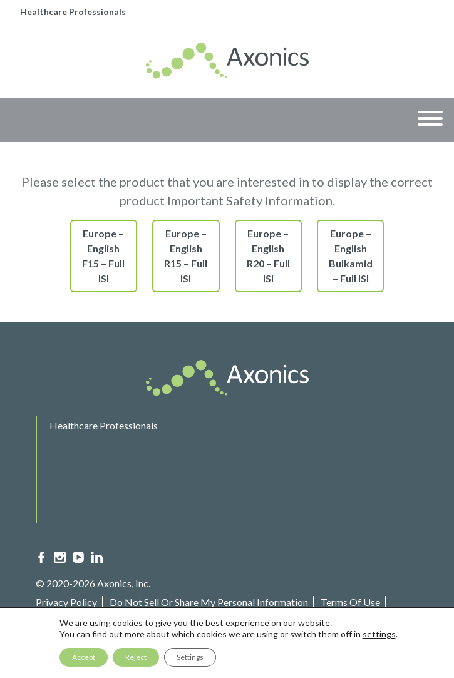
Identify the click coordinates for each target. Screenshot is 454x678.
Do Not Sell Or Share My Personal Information (209, 602)
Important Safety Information (104, 621)
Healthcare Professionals (73, 11)
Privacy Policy (66, 602)
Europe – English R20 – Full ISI (268, 255)
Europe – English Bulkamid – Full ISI (351, 255)
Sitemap (197, 621)
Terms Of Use (350, 602)
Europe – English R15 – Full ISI (185, 255)
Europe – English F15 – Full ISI (103, 255)
